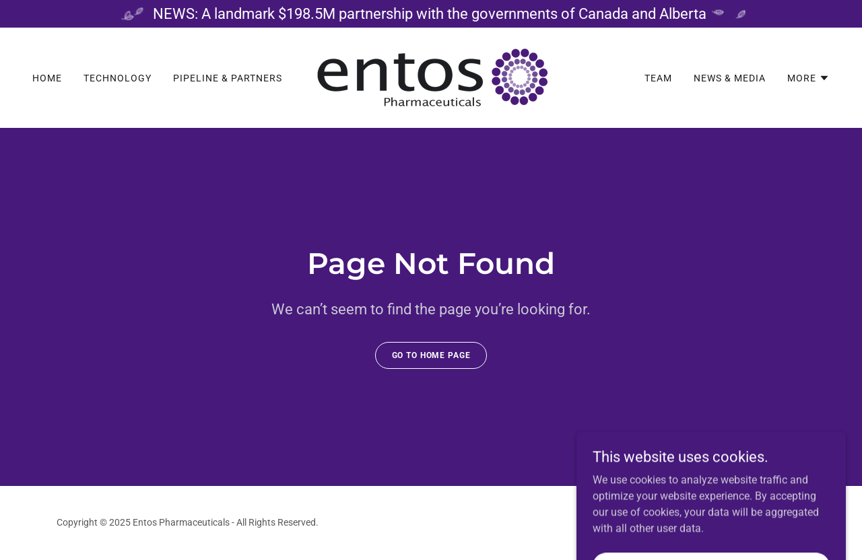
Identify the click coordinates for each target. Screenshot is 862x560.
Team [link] (658, 78)
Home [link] (47, 78)
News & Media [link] (730, 78)
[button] (808, 78)
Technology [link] (118, 78)
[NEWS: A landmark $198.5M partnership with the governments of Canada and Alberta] (431, 14)
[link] (431, 77)
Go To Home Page (431, 355)
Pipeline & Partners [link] (227, 78)
